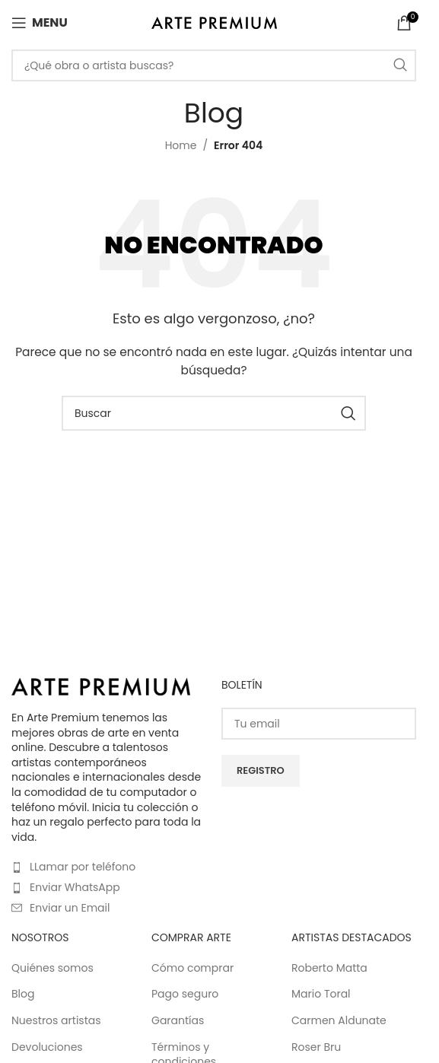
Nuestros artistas (56, 1021)
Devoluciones (47, 1047)
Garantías (177, 1021)
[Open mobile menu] (39, 23)
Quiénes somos (52, 968)
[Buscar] (213, 65)
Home (181, 145)
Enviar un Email (70, 907)
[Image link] (100, 685)
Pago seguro (184, 994)
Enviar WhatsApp (75, 887)
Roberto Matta (329, 968)
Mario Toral (321, 994)
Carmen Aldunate (339, 1021)
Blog (22, 994)
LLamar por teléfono (82, 866)
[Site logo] (214, 22)
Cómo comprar (192, 968)
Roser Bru (316, 1047)
